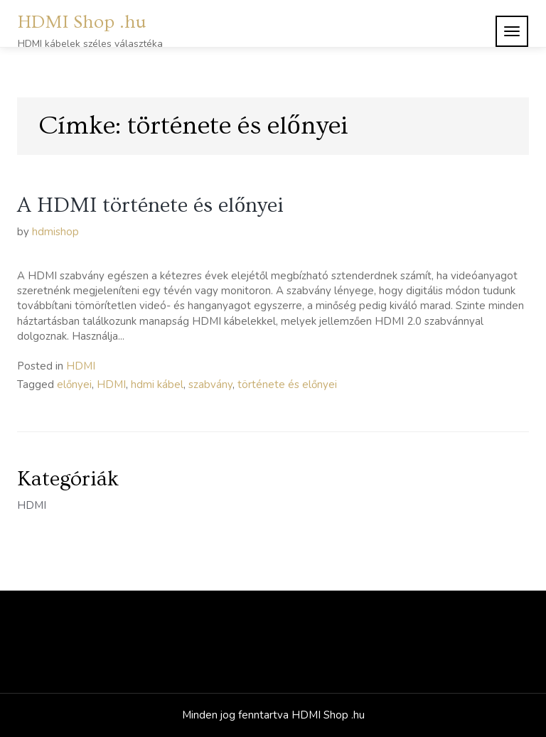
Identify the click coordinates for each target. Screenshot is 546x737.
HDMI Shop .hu (82, 22)
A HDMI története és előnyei (150, 205)
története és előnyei (287, 384)
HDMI (80, 366)
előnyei (74, 384)
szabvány (210, 384)
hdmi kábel (157, 384)
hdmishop (55, 232)
